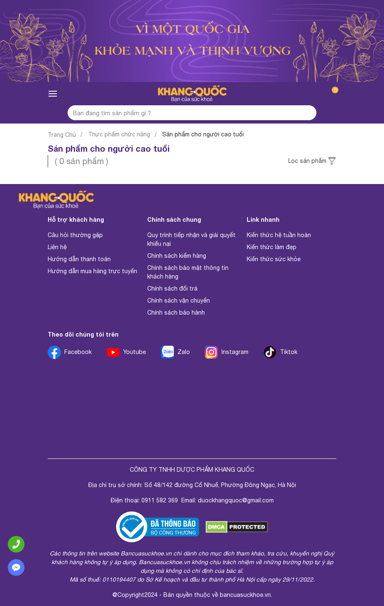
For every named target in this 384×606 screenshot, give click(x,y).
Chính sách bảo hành (176, 312)
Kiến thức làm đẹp (272, 247)
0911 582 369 (159, 500)
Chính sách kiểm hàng (176, 255)
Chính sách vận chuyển (178, 300)
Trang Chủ (62, 134)
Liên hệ (57, 247)
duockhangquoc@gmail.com (236, 500)
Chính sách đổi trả (172, 288)
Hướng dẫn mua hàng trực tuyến (92, 271)
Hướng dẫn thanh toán (79, 259)
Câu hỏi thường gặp (75, 235)
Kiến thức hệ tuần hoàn (279, 235)
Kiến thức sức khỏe (274, 259)
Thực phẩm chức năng (119, 134)
